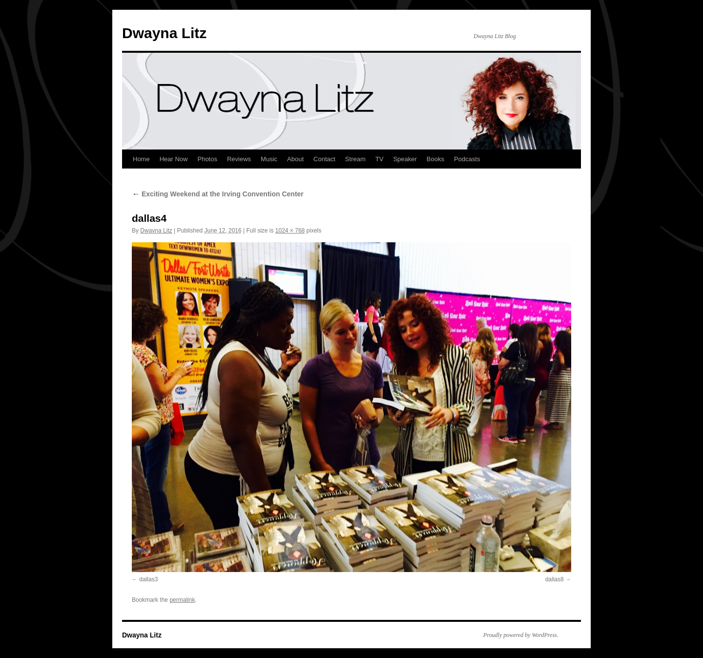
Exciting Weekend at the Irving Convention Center (218, 194)
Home (141, 159)
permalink (182, 599)
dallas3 (148, 579)
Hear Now (174, 159)
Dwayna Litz (164, 33)
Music (269, 159)
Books (435, 159)
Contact (324, 159)
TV (379, 159)
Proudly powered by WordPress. (520, 635)
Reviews (239, 159)
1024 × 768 (290, 230)
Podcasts (467, 159)
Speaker (404, 159)
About (295, 159)
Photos (207, 159)
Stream (355, 159)
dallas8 (554, 579)
